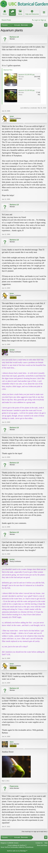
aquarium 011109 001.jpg (26, 74)
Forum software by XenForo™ (17, 845)
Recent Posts (6, 20)
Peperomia (14, 786)
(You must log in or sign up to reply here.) (34, 831)
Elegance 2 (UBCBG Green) (9, 843)
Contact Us (39, 843)
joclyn (12, 350)
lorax (12, 116)
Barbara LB (14, 37)
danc (12, 742)
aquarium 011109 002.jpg (26, 90)
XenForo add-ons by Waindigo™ (17, 851)
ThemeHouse (29, 847)
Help (45, 843)
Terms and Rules (42, 845)
